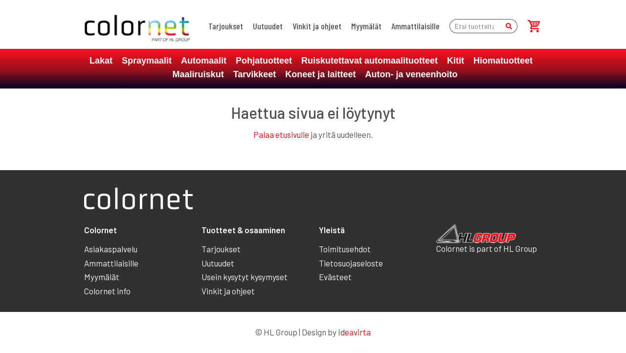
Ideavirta (354, 332)
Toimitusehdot (345, 249)
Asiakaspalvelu (110, 249)
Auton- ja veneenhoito (411, 74)
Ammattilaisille (415, 26)
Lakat (100, 61)
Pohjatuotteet (264, 61)
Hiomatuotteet (503, 61)
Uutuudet (268, 26)
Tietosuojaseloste (351, 263)
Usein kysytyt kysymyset (244, 277)
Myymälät (366, 26)
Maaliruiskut (198, 74)
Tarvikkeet (254, 74)
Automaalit (203, 61)
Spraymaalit (147, 61)
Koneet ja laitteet (320, 74)
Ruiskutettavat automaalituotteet (369, 61)
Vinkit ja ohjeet (316, 26)
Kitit (455, 61)
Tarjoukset (225, 26)
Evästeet (335, 277)
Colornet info (107, 291)
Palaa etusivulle (281, 134)
